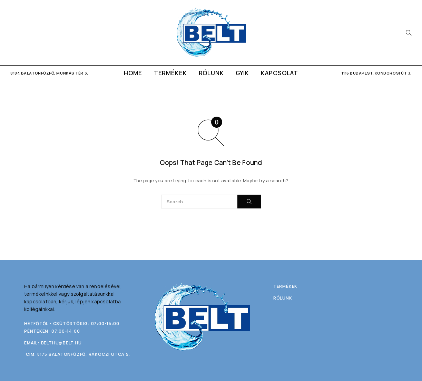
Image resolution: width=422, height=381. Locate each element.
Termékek (170, 73)
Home (133, 73)
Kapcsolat (279, 73)
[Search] (408, 33)
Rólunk (211, 73)
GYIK (242, 73)
